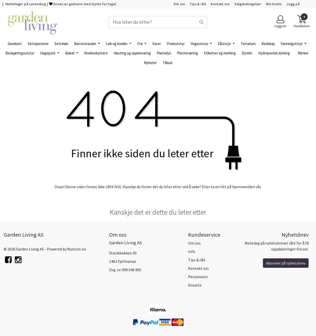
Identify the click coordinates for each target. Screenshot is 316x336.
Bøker (70, 53)
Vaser (156, 43)
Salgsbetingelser (248, 4)
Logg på (293, 4)
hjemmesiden (243, 186)
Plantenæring (187, 53)
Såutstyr (225, 43)
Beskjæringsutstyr (19, 53)
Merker (303, 53)
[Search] (158, 22)
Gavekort (15, 43)
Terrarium (248, 43)
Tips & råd (198, 4)
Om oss (179, 4)
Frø (140, 43)
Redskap (268, 43)
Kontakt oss (220, 4)
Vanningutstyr (292, 43)
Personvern (198, 276)
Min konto (274, 4)
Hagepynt (48, 53)
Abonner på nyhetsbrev (285, 263)
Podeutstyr (176, 43)
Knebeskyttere (96, 53)
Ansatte (195, 285)
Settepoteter (38, 43)
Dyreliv (247, 53)
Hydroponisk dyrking (274, 53)
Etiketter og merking (220, 53)
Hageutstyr (200, 43)
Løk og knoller (117, 43)
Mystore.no (76, 248)
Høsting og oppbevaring (132, 53)
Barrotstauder (85, 43)
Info (191, 251)
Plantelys (164, 53)
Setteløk (61, 43)
